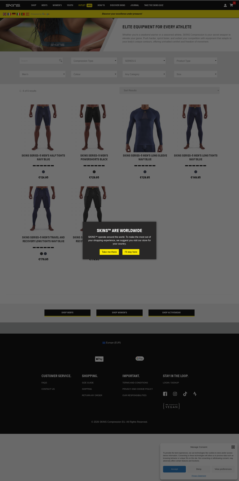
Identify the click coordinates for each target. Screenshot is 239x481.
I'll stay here (131, 252)
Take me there (109, 252)
